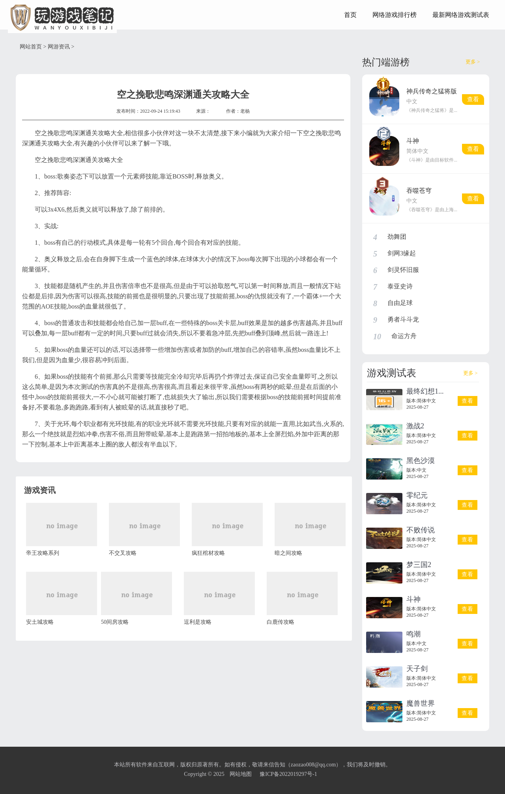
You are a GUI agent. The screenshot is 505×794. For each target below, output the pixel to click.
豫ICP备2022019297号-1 (288, 774)
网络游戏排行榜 (394, 14)
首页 (350, 14)
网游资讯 (59, 47)
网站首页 (31, 47)
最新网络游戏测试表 (460, 14)
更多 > (473, 62)
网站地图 (241, 774)
